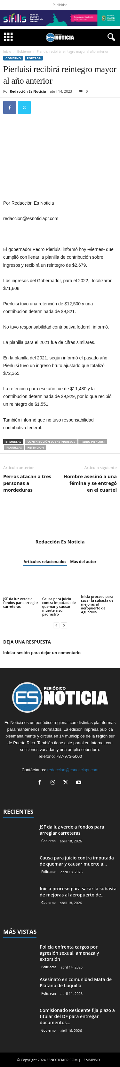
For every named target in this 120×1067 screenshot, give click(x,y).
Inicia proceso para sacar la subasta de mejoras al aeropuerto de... (78, 892)
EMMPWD (92, 1059)
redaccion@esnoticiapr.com (73, 769)
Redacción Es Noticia (28, 91)
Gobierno (24, 51)
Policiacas (48, 871)
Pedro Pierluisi (93, 442)
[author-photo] (60, 520)
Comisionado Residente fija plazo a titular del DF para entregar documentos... (77, 1016)
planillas (14, 447)
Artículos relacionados (44, 561)
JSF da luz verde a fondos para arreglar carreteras (20, 602)
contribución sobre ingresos (51, 442)
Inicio (7, 51)
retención (36, 447)
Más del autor (83, 561)
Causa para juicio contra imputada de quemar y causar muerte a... (77, 861)
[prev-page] (56, 625)
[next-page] (64, 625)
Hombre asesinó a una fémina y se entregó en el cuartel (90, 483)
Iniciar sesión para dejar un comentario (42, 652)
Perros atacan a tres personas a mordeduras (27, 483)
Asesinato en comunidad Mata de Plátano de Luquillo (76, 982)
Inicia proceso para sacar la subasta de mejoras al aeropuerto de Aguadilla (97, 604)
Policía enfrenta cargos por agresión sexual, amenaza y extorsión (69, 953)
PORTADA (34, 58)
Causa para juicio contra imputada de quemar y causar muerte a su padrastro (59, 606)
